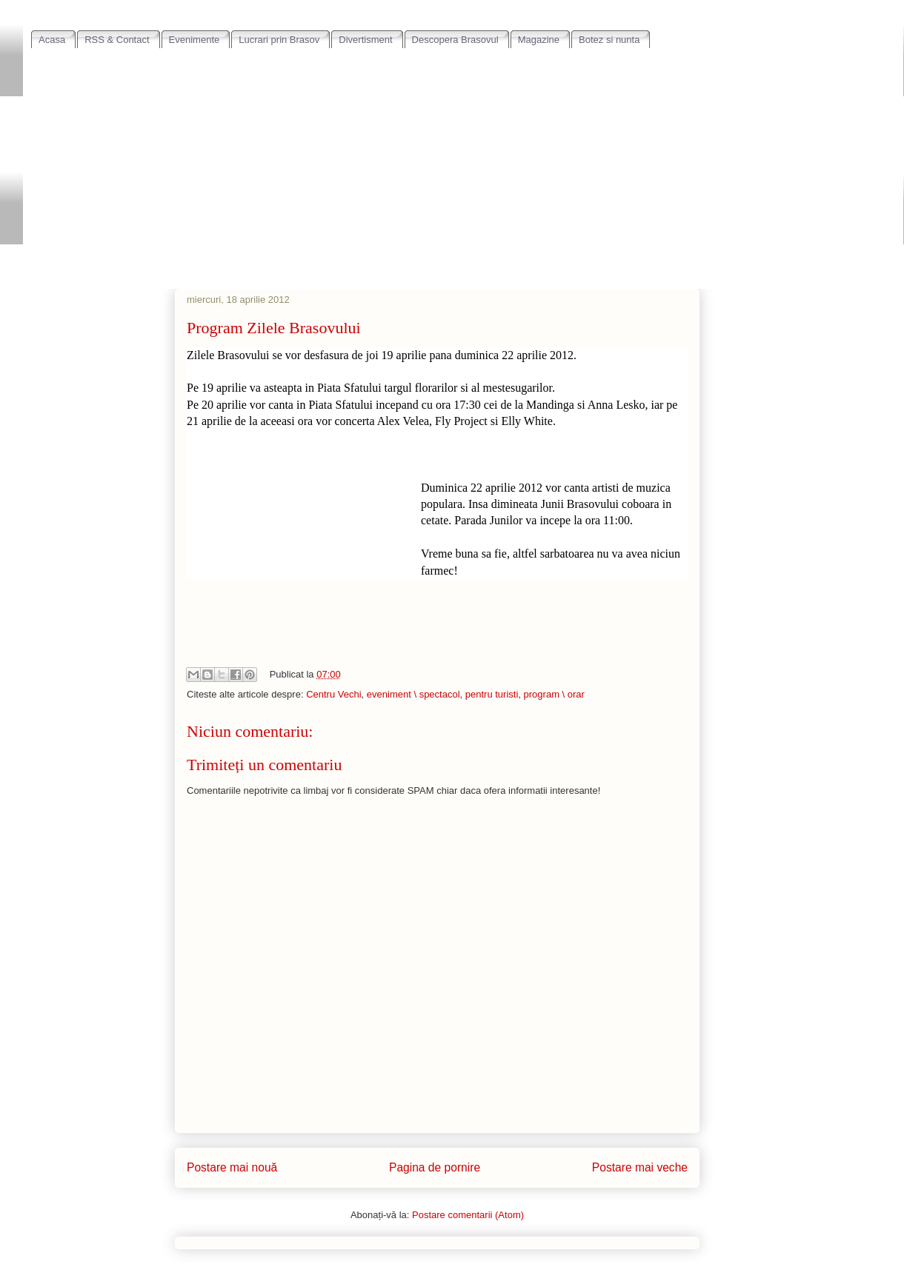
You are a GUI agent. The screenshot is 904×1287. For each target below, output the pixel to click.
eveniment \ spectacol (413, 694)
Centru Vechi (333, 694)
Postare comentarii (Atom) (468, 1214)
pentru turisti (492, 694)
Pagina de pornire (434, 1167)
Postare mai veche (640, 1167)
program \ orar (554, 694)
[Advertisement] (463, 160)
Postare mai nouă (232, 1167)
